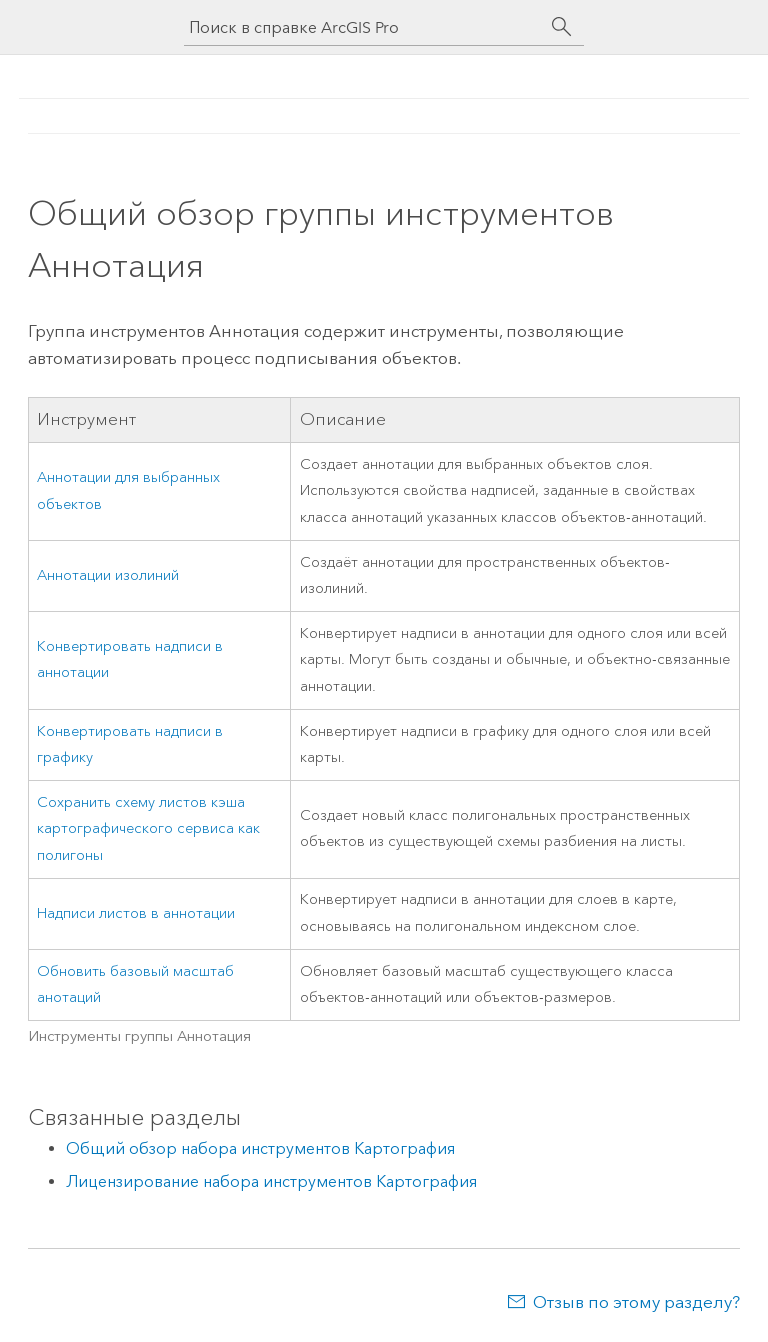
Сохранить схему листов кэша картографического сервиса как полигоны (148, 829)
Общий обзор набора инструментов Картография (260, 1148)
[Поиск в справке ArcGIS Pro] (364, 27)
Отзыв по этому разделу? (636, 1302)
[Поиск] (562, 27)
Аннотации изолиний (108, 575)
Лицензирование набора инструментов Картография (271, 1181)
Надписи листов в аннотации (136, 913)
